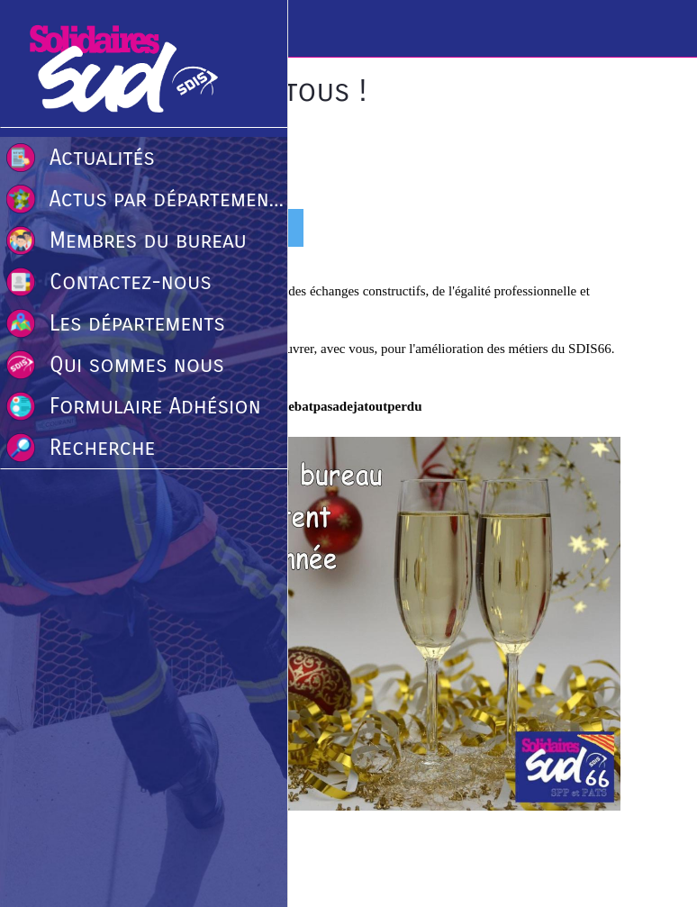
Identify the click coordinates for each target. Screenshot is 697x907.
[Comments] (598, 229)
